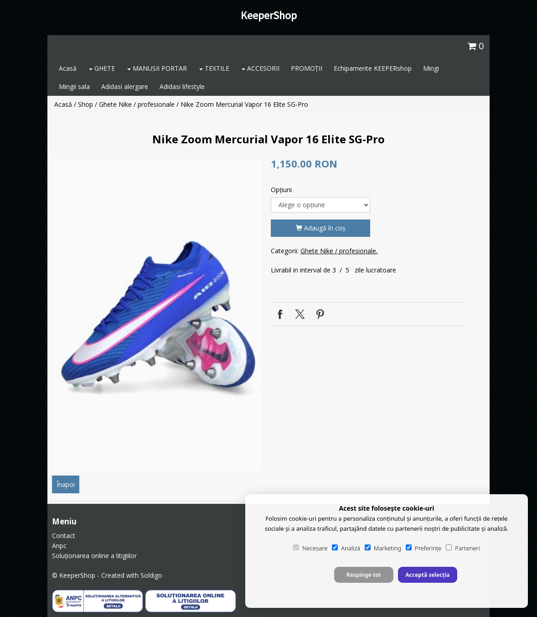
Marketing (383, 548)
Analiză (346, 548)
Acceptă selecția (427, 575)
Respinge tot (363, 575)
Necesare (310, 548)
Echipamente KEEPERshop (373, 68)
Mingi (431, 68)
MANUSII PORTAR (157, 68)
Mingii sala (74, 86)
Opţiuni (281, 189)
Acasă (68, 68)
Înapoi (66, 484)
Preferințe (423, 548)
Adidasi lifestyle (182, 86)
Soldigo (151, 575)
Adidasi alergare (124, 86)
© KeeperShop (73, 575)
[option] (158, 314)
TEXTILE (214, 68)
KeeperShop (269, 15)
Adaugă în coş (321, 228)
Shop (85, 104)
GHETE (102, 68)
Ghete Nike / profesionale (137, 104)
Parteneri (463, 548)
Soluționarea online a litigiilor (94, 555)
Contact (63, 535)
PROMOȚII (306, 68)
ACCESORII (260, 68)
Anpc (59, 545)
